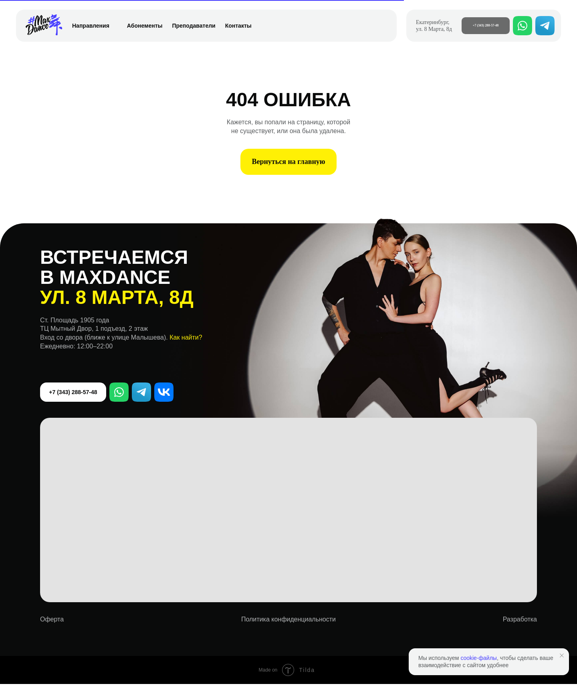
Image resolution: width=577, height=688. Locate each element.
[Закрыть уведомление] (562, 656)
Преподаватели (193, 25)
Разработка (520, 623)
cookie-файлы (478, 658)
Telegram (142, 396)
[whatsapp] (522, 25)
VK (165, 396)
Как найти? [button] (185, 341)
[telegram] (545, 25)
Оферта (52, 623)
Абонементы (145, 25)
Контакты (238, 25)
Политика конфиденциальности (288, 623)
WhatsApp (120, 396)
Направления (94, 25)
